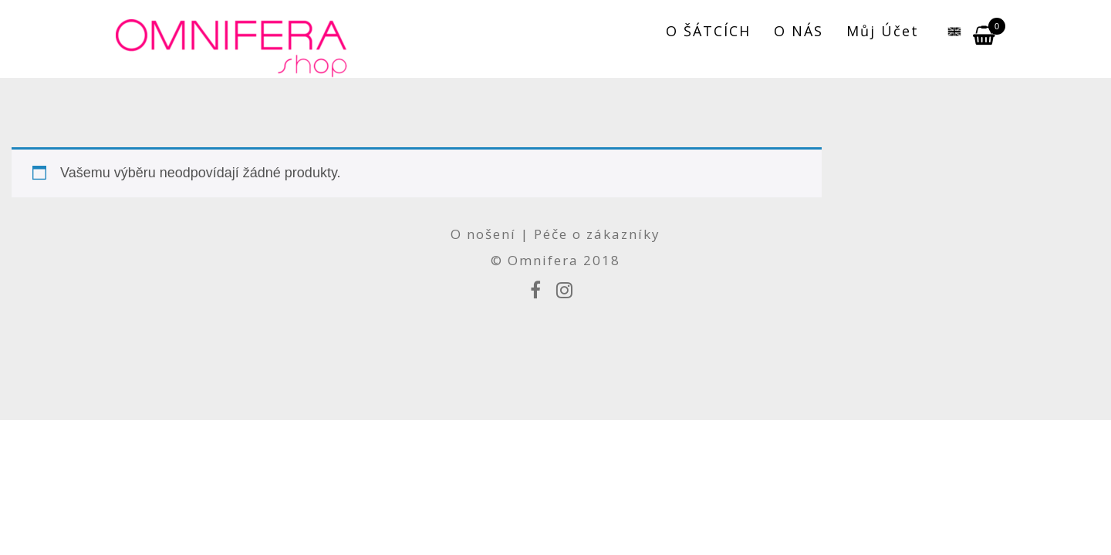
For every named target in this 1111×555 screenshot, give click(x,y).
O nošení (486, 234)
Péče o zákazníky (597, 234)
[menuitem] (945, 31)
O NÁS (798, 31)
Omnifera (543, 260)
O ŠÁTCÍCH (708, 31)
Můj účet (882, 31)
